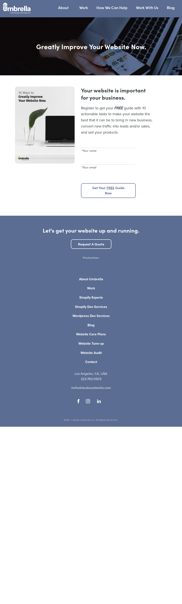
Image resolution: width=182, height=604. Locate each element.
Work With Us (147, 7)
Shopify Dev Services (91, 307)
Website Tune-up (91, 344)
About (63, 7)
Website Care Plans (91, 334)
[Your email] (108, 159)
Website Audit (91, 353)
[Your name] (108, 143)
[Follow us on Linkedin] (99, 401)
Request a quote (91, 244)
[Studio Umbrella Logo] (17, 8)
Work (83, 7)
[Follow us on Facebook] (78, 401)
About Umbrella (91, 279)
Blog (171, 7)
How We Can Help (111, 7)
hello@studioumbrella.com (91, 387)
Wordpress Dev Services (91, 316)
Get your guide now (108, 190)
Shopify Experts (91, 298)
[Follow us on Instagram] (88, 401)
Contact (91, 362)
